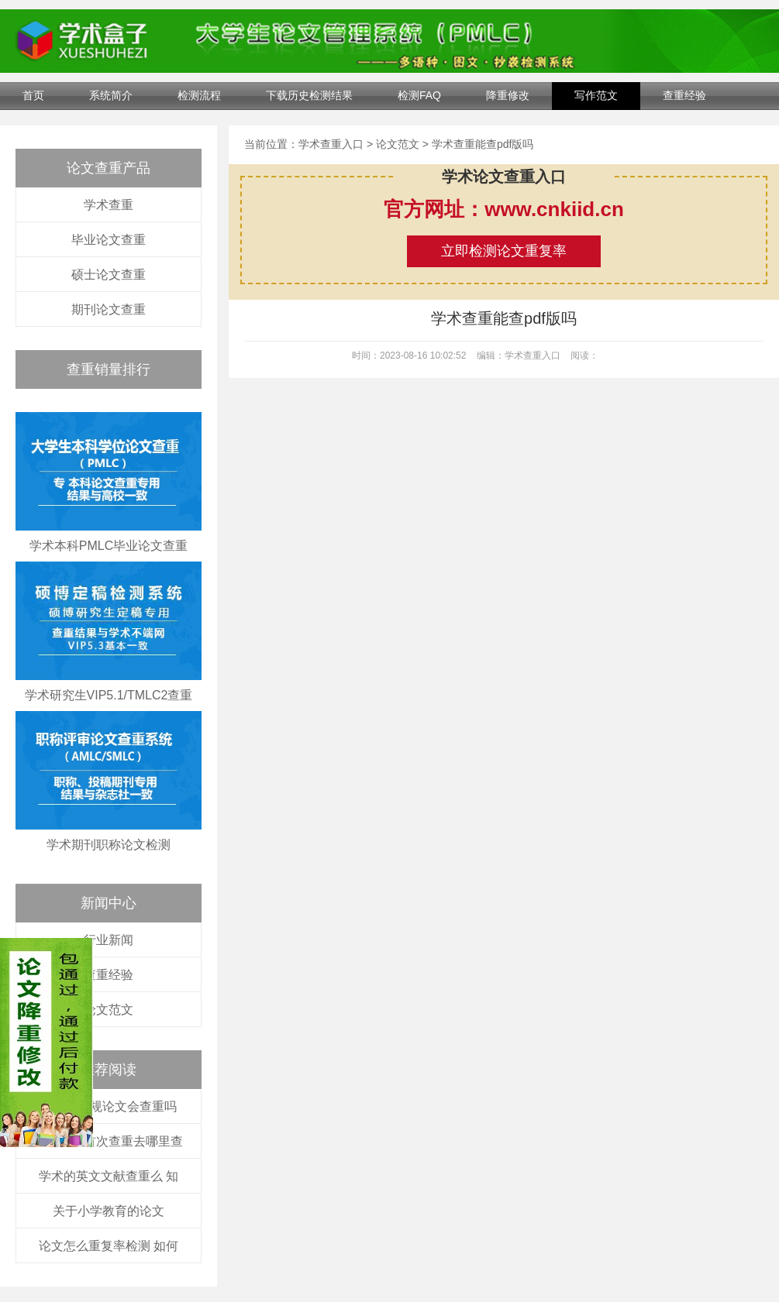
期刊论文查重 (108, 309)
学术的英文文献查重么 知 (108, 1176)
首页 (33, 95)
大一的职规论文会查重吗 (108, 1106)
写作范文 (596, 95)
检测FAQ (419, 95)
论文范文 (108, 1009)
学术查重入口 (331, 144)
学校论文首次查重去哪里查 (108, 1141)
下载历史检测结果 (309, 95)
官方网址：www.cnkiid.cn (504, 209)
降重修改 (507, 95)
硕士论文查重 (108, 274)
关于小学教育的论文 (108, 1211)
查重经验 (684, 95)
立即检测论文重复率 (504, 251)
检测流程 (199, 95)
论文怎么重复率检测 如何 (108, 1245)
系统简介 (111, 95)
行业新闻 (108, 939)
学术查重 (108, 204)
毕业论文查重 (108, 239)
